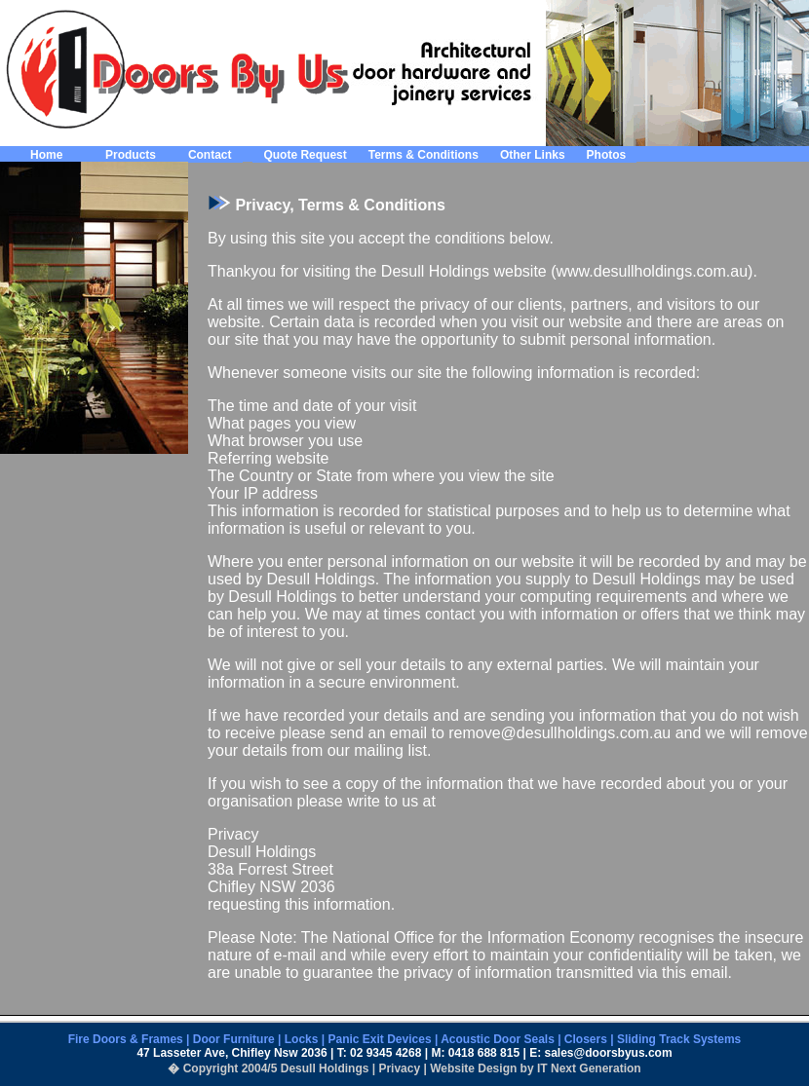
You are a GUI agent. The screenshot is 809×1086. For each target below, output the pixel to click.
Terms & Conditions (423, 155)
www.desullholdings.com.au (653, 271)
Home (46, 155)
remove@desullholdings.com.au (559, 733)
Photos (606, 155)
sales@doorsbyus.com (609, 1053)
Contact (210, 155)
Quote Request (304, 155)
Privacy (399, 1068)
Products (131, 155)
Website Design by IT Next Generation (535, 1068)
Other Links (532, 155)
